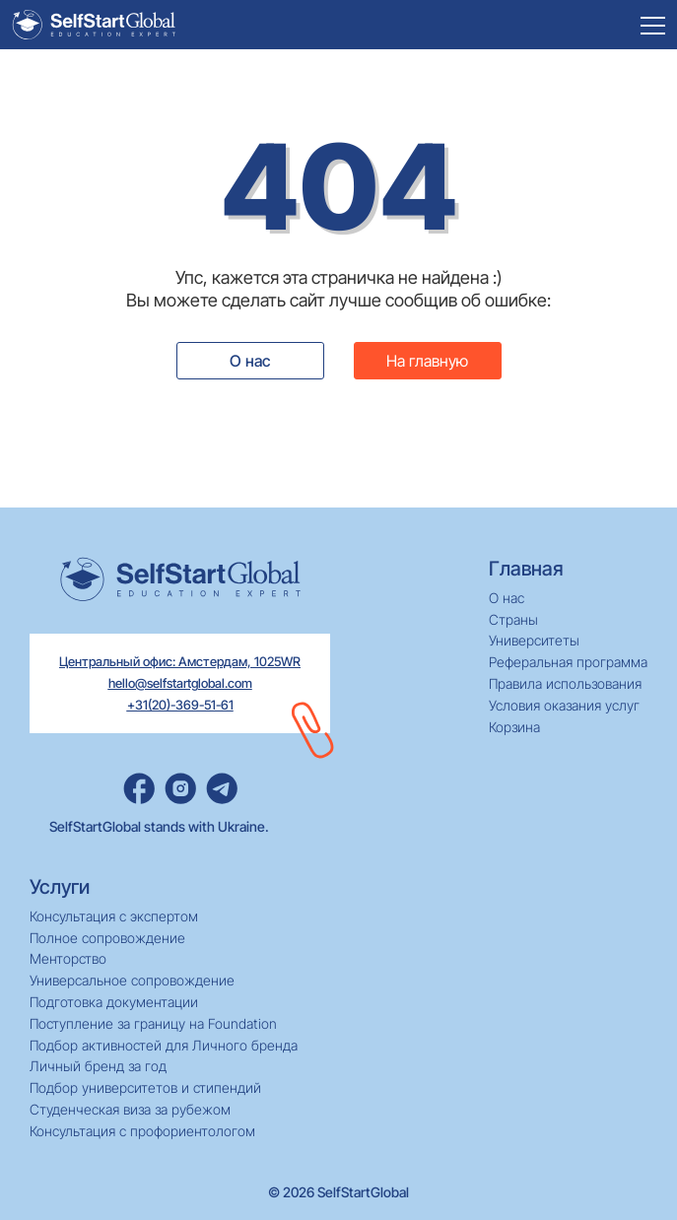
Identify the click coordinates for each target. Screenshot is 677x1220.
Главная (526, 568)
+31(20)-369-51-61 (180, 704)
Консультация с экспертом (114, 916)
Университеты (534, 640)
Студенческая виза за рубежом (130, 1110)
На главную (427, 361)
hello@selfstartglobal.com (180, 683)
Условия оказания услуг (564, 705)
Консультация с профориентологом (142, 1131)
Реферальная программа (568, 662)
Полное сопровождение (107, 938)
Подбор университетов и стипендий (145, 1088)
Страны (513, 620)
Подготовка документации (114, 1002)
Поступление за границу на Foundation (153, 1024)
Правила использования (565, 684)
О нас (250, 361)
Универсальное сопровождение (132, 980)
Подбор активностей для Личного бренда (164, 1045)
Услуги (60, 887)
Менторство (68, 959)
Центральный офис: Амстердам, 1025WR (180, 661)
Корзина (514, 727)
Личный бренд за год (98, 1066)
